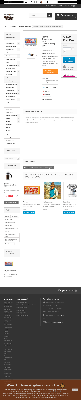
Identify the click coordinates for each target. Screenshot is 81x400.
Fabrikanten (11, 151)
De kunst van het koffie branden (8, 345)
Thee (7, 62)
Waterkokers (10, 87)
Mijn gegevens (21, 312)
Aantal (65, 46)
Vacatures (7, 376)
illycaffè (8, 56)
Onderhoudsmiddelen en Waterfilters (12, 95)
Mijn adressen (20, 310)
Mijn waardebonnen (22, 315)
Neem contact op (51, 6)
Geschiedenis (8, 365)
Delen (54, 87)
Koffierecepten (8, 379)
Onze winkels (8, 306)
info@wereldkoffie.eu (57, 322)
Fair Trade (7, 362)
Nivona (7, 216)
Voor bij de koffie (11, 71)
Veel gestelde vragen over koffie (8, 351)
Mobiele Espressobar (11, 228)
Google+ (46, 91)
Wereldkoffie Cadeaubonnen (10, 141)
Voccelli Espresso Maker (10, 235)
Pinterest (46, 94)
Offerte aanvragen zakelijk (9, 124)
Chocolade (9, 75)
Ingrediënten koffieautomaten (11, 51)
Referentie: (45, 50)
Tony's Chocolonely (9, 79)
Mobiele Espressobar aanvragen (10, 134)
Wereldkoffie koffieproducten (11, 45)
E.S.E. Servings (10, 59)
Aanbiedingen (11, 166)
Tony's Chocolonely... (11, 271)
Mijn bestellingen (21, 302)
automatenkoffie (10, 222)
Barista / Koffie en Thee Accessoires (10, 103)
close (75, 390)
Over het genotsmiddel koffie (8, 357)
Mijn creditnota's (21, 307)
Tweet (45, 87)
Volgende (36, 55)
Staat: (44, 53)
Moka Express (9, 244)
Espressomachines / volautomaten (12, 67)
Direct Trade (8, 219)
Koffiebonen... (48, 202)
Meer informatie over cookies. (52, 391)
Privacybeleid (8, 324)
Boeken (8, 118)
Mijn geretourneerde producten (26, 305)
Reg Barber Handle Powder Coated (11, 240)
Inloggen (73, 6)
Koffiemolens (10, 90)
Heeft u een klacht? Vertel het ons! (8, 311)
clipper (7, 231)
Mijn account (22, 299)
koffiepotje (14, 216)
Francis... (66, 202)
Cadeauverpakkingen (12, 115)
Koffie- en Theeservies (9, 110)
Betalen (6, 336)
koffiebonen (8, 225)
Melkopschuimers (11, 84)
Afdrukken (48, 99)
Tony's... (26, 202)
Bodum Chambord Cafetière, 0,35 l (11, 185)
